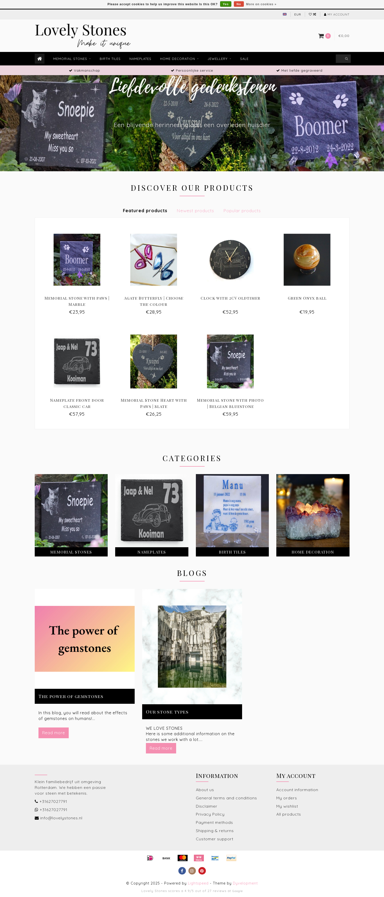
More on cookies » (261, 4)
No (239, 4)
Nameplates (140, 59)
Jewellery (218, 59)
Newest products (195, 210)
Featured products (145, 210)
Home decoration (177, 59)
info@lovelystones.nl (61, 817)
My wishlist (287, 806)
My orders (286, 797)
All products (288, 814)
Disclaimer (206, 806)
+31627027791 (53, 801)
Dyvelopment (245, 883)
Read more (53, 732)
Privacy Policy (210, 814)
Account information (297, 789)
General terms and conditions (226, 797)
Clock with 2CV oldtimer (230, 298)
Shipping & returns (215, 830)
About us (205, 789)
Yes (226, 4)
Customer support (214, 838)
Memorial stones (70, 59)
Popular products (242, 210)
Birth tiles (110, 59)
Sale (244, 59)
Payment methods (214, 822)
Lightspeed (198, 883)
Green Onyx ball (307, 298)
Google (237, 891)
